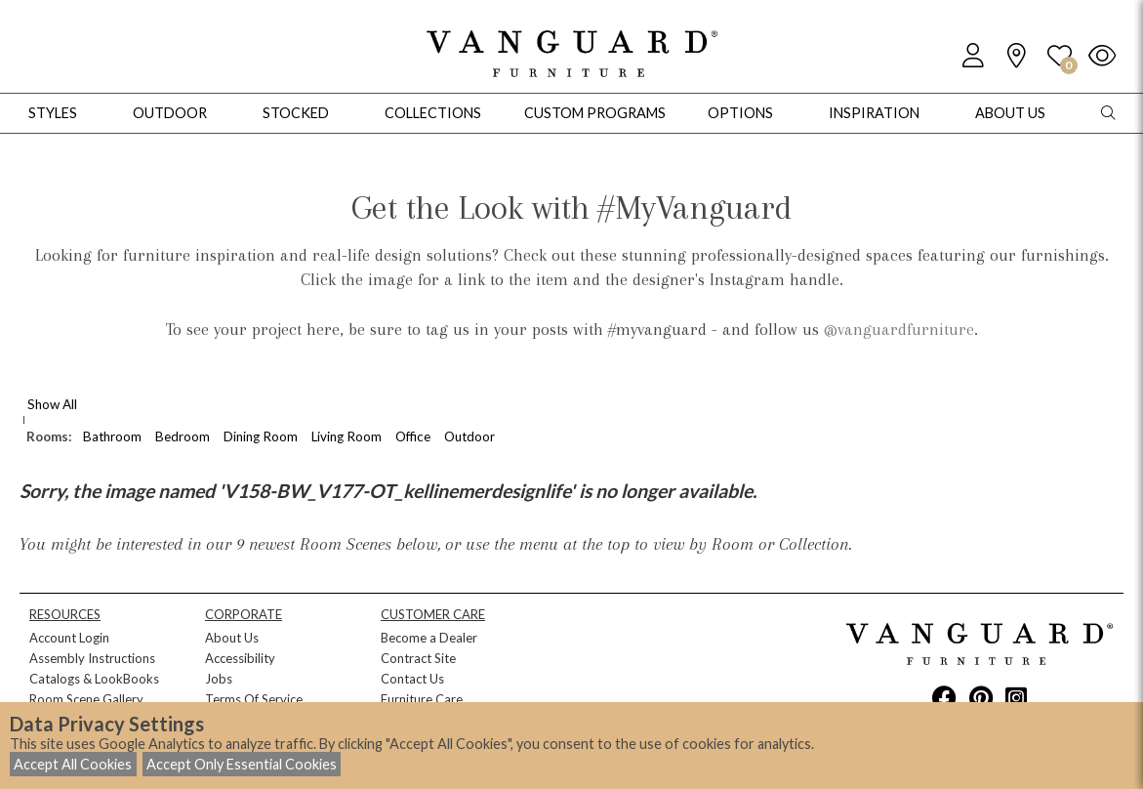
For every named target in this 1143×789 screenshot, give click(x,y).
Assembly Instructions (92, 658)
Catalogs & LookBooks (94, 678)
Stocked (296, 112)
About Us (232, 637)
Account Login (69, 637)
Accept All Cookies (73, 764)
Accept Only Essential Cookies (241, 764)
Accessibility (240, 658)
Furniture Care (422, 699)
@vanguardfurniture (899, 329)
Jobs (218, 678)
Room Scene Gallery (86, 699)
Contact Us (412, 678)
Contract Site (418, 658)
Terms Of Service (254, 699)
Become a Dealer (429, 637)
